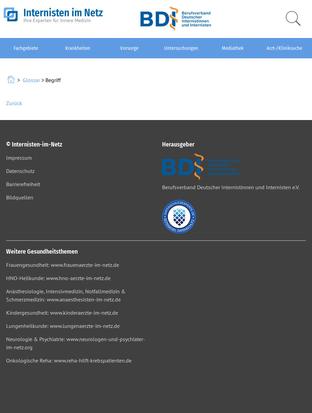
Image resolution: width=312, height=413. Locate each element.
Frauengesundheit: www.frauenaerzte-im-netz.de (62, 264)
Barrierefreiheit (23, 184)
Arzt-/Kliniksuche (284, 48)
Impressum (19, 157)
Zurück (14, 103)
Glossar (31, 80)
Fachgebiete (26, 48)
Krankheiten (77, 48)
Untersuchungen (181, 48)
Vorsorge (129, 48)
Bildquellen (19, 197)
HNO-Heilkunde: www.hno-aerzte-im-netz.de (58, 278)
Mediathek (232, 48)
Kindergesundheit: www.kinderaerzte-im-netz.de (62, 312)
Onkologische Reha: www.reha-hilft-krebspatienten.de (69, 360)
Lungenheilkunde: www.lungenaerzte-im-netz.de (63, 325)
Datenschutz (20, 171)
